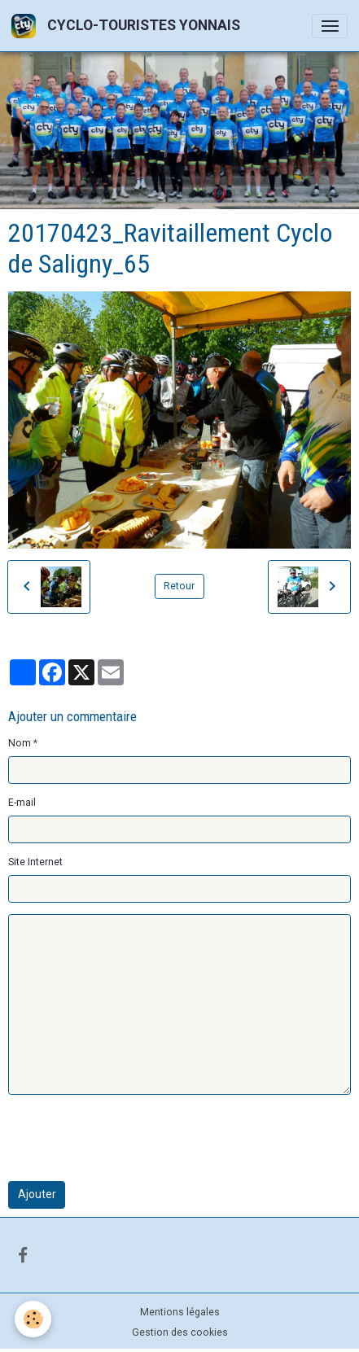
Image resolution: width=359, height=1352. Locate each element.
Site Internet (35, 862)
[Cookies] (33, 1319)
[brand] (128, 25)
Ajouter (37, 1194)
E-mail (22, 802)
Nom (19, 743)
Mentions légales (180, 1312)
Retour (179, 586)
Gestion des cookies (180, 1332)
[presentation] (132, 1138)
